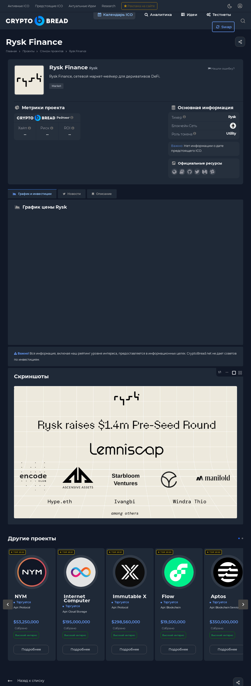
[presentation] (8, 609)
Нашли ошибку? (221, 68)
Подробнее (31, 649)
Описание (102, 194)
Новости (72, 194)
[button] (239, 538)
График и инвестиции (32, 194)
